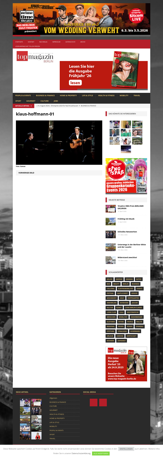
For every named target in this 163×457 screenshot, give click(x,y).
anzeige (119, 279)
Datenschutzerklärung (81, 453)
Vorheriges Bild (26, 173)
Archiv (82, 42)
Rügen (129, 326)
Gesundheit (112, 298)
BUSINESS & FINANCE (45, 95)
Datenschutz (70, 42)
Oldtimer (111, 322)
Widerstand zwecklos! (127, 257)
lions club (111, 312)
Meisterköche (133, 312)
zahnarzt (122, 341)
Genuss (134, 293)
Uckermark (135, 331)
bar (108, 284)
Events (139, 289)
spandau (139, 326)
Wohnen (110, 341)
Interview (124, 303)
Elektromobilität (125, 289)
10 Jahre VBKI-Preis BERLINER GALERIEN (131, 207)
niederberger (136, 317)
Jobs (56, 101)
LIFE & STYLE (87, 95)
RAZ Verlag (43, 42)
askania (129, 279)
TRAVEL (137, 95)
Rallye (139, 322)
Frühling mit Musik (126, 219)
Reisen (121, 326)
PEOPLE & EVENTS (23, 95)
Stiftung (110, 331)
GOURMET (30, 101)
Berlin (125, 284)
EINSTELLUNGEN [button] (126, 449)
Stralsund (122, 331)
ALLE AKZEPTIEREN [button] (101, 453)
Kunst (118, 307)
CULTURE (44, 101)
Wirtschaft (131, 336)
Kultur (110, 307)
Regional (111, 326)
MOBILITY (124, 95)
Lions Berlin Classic (133, 307)
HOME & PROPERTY (68, 95)
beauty (116, 284)
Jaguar (135, 303)
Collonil (111, 289)
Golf (122, 298)
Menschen (111, 317)
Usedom (120, 336)
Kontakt (31, 42)
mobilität (123, 317)
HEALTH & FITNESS (106, 95)
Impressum (56, 42)
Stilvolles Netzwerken (127, 231)
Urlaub (110, 336)
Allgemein (53, 398)
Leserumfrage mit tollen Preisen (27, 46)
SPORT (18, 101)
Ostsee (121, 322)
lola (121, 312)
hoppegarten (133, 298)
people (130, 322)
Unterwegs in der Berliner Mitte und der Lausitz (132, 245)
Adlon (109, 279)
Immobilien (111, 303)
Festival (110, 293)
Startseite (19, 42)
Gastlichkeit (122, 293)
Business (135, 284)
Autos (138, 279)
